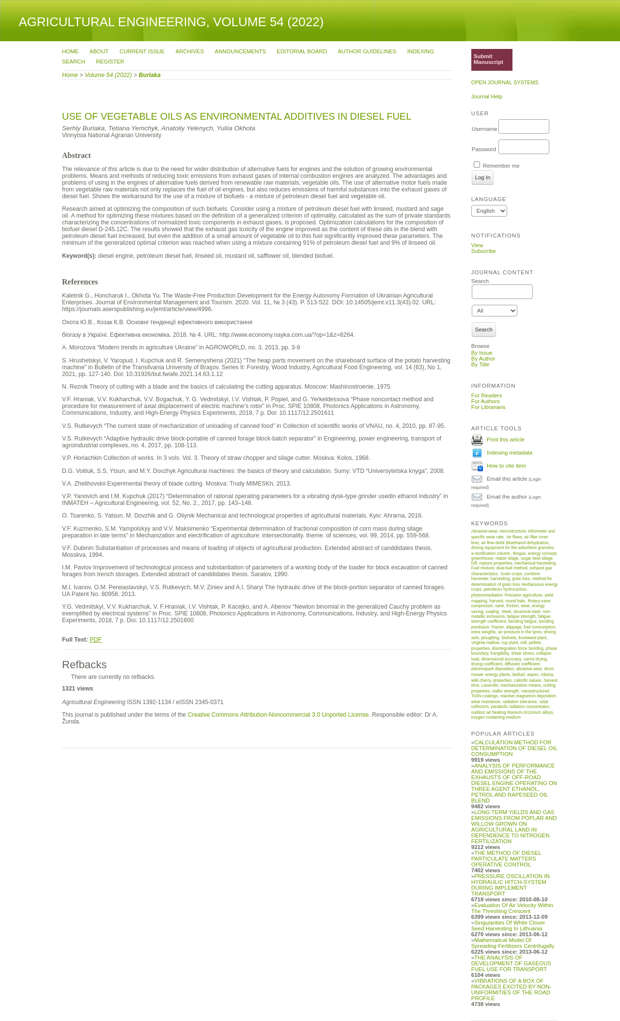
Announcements (240, 51)
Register (110, 61)
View (477, 245)
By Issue (482, 353)
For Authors (485, 401)
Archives (189, 51)
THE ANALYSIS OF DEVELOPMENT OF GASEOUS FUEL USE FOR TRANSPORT (511, 963)
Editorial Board (302, 51)
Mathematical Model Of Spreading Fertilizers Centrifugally (513, 943)
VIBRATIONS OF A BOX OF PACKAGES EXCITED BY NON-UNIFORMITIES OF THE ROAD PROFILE (511, 989)
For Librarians (488, 407)
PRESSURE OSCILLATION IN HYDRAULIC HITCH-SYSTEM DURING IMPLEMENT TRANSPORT (510, 884)
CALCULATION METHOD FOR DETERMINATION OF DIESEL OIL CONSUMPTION (514, 748)
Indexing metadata (509, 453)
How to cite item (506, 466)
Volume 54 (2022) (108, 75)
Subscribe (483, 251)
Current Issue (142, 51)
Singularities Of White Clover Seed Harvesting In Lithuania (508, 925)
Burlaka (149, 75)
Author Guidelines (367, 51)
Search (73, 61)
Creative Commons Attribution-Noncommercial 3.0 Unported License (278, 714)
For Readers (486, 395)
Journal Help (486, 96)
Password (484, 149)
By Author (483, 358)
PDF (96, 639)
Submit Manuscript (488, 59)
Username (484, 129)
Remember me (501, 166)
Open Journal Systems (505, 82)
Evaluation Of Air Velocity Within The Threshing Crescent (512, 908)
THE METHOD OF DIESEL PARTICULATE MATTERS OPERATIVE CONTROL (506, 858)
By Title (480, 364)
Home (70, 51)
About (99, 51)
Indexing (420, 51)
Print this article (506, 439)
